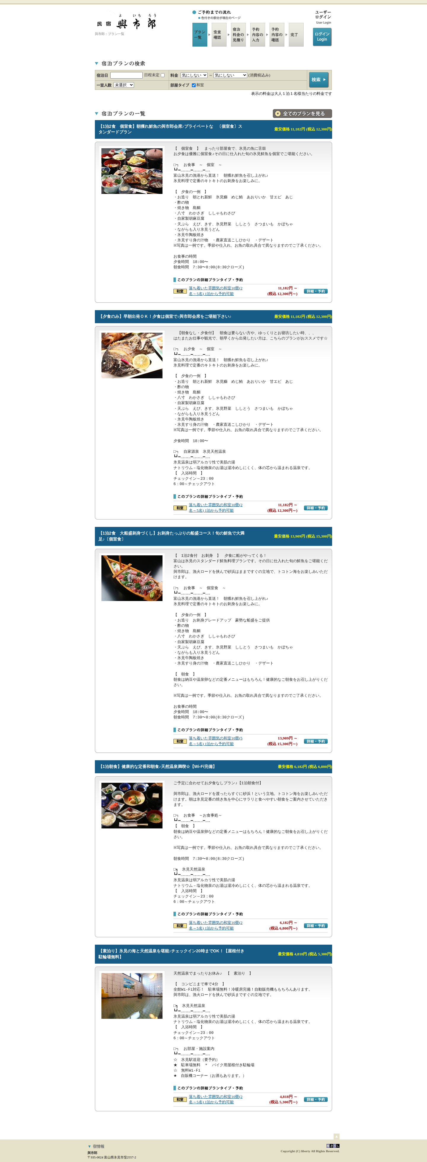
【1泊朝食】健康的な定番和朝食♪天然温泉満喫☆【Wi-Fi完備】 (157, 766)
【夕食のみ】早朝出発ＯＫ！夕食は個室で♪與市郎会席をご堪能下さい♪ (164, 316)
